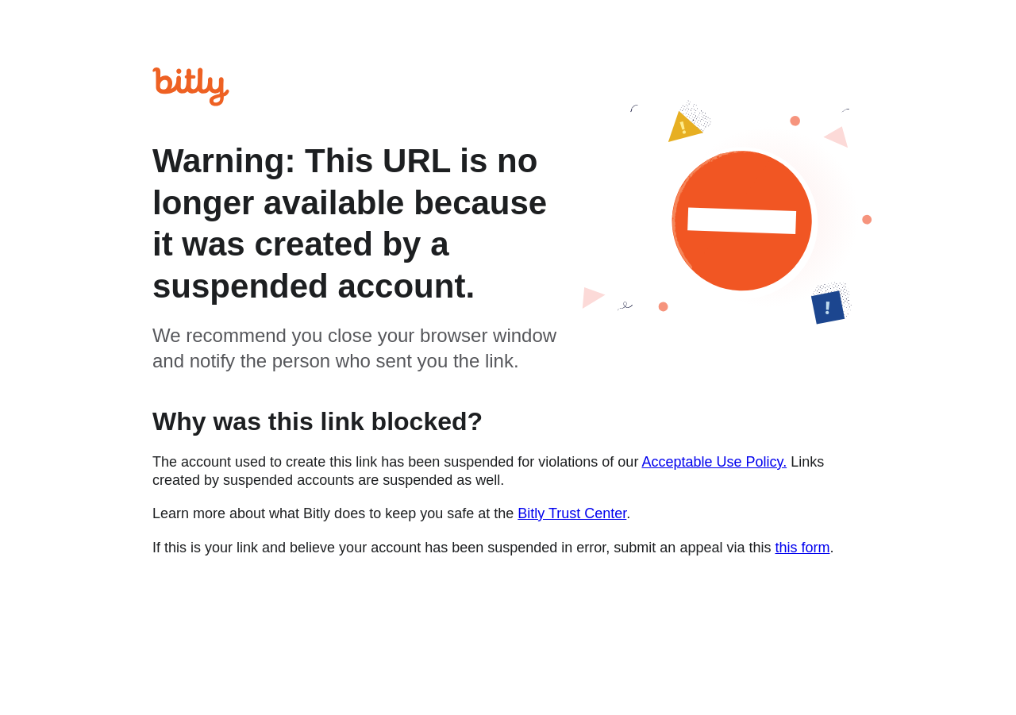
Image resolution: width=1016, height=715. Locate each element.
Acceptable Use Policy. (714, 462)
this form (802, 547)
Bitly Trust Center (572, 513)
